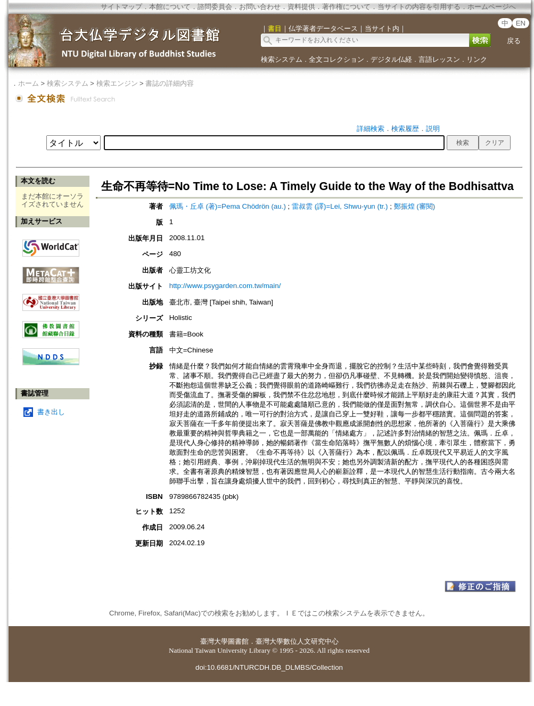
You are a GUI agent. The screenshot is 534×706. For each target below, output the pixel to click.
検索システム (281, 59)
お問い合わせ (260, 7)
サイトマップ (121, 7)
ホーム (28, 83)
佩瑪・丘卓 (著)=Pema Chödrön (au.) (227, 206)
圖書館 (238, 641)
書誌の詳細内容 (169, 83)
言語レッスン (439, 59)
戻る (514, 41)
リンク (476, 59)
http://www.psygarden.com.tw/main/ (225, 286)
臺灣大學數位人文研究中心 (297, 641)
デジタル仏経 (391, 59)
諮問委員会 (215, 7)
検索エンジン (117, 83)
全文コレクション (336, 59)
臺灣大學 (214, 641)
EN (521, 23)
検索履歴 (405, 129)
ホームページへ (491, 7)
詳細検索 (370, 129)
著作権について (346, 7)
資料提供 (301, 7)
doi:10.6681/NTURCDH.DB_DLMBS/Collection (269, 667)
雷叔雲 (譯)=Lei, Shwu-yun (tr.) (340, 206)
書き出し (51, 412)
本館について (170, 7)
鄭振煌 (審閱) (415, 206)
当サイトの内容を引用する (419, 7)
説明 (433, 129)
